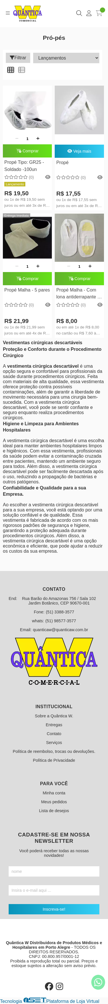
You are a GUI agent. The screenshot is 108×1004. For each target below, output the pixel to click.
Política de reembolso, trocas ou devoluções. (54, 751)
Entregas (54, 725)
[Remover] (17, 138)
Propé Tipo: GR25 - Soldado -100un (24, 166)
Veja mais (79, 151)
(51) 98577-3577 (61, 621)
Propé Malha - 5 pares (27, 290)
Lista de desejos (54, 810)
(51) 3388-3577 (60, 612)
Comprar (27, 151)
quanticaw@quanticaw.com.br (60, 629)
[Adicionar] (38, 138)
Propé (62, 162)
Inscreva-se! (54, 909)
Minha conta (54, 793)
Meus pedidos (54, 802)
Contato (54, 733)
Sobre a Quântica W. (54, 716)
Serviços (54, 742)
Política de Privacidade (54, 760)
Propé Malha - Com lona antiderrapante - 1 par (77, 294)
